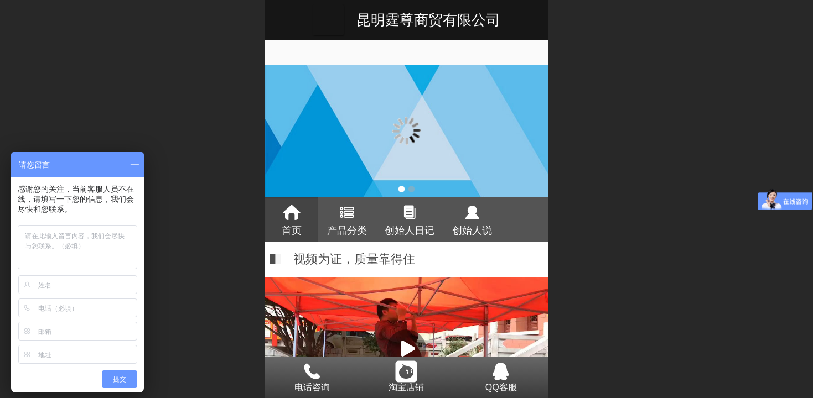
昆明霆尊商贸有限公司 (428, 20)
